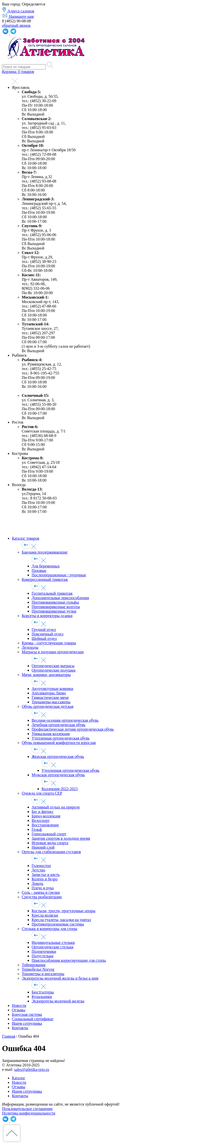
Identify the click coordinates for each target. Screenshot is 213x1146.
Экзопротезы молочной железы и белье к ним (60, 978)
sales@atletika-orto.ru (31, 1069)
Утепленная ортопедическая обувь (60, 738)
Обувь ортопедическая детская (47, 706)
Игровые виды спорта (50, 843)
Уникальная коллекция (51, 734)
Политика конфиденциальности (28, 1113)
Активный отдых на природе (56, 807)
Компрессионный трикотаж (45, 579)
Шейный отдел (44, 638)
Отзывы (18, 1010)
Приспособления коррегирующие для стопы (69, 960)
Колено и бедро (45, 879)
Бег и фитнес (43, 811)
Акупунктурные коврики (52, 688)
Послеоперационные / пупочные (59, 575)
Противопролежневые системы (58, 924)
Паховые (39, 570)
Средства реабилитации (42, 897)
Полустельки (42, 956)
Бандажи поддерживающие (44, 552)
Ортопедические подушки (53, 670)
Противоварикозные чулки (54, 611)
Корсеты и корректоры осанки (47, 616)
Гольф (37, 829)
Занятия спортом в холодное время (61, 838)
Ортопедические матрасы (53, 666)
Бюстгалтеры (43, 992)
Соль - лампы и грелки (41, 892)
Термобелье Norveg (38, 969)
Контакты (20, 1028)
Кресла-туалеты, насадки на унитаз (61, 920)
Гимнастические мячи (50, 697)
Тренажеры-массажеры (51, 702)
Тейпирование (34, 965)
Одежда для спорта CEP (42, 793)
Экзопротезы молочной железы (58, 1001)
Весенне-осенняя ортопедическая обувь (65, 720)
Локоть (37, 883)
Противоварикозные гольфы (55, 602)
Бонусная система (27, 1014)
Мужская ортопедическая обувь (58, 775)
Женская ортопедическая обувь (58, 756)
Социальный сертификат (32, 1019)
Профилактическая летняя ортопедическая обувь (73, 729)
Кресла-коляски (45, 915)
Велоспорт (41, 820)
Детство (38, 870)
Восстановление (45, 825)
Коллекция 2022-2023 (60, 789)
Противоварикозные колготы (56, 607)
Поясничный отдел (48, 634)
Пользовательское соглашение (27, 1109)
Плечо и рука (43, 888)
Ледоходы (30, 647)
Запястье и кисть (46, 874)
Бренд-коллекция (46, 816)
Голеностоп (41, 866)
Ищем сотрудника (27, 1023)
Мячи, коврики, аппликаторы (46, 675)
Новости (19, 1005)
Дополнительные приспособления (60, 598)
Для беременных (46, 566)
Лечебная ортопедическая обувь (58, 725)
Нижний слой (43, 847)
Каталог (18, 1078)
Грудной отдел (44, 629)
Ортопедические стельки (52, 947)
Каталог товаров (25, 538)
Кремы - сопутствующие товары (49, 643)
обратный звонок (16, 25)
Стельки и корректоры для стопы (49, 929)
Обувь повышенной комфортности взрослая (59, 743)
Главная (8, 1036)
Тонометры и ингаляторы (43, 974)
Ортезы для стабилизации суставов (51, 852)
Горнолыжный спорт (49, 834)
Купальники (42, 996)
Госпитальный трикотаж (52, 593)
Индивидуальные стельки (53, 942)
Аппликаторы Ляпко (49, 693)
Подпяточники (44, 951)
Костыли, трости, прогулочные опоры (63, 911)
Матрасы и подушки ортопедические (53, 652)
